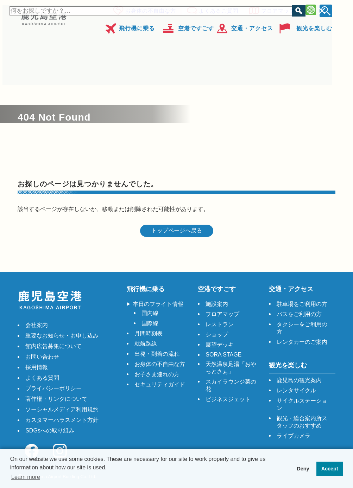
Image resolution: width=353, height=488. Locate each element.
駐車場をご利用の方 (302, 304)
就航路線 (145, 344)
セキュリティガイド (159, 384)
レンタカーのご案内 (302, 342)
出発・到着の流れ (156, 354)
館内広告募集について (53, 346)
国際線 (149, 323)
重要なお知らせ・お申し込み (62, 336)
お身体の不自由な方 (148, 10)
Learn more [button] (25, 477)
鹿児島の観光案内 (299, 380)
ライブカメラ (293, 436)
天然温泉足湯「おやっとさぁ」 (231, 367)
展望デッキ (220, 345)
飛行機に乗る (137, 26)
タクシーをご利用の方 (302, 328)
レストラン (220, 324)
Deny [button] (303, 468)
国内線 (149, 313)
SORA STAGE (223, 355)
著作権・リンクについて (56, 399)
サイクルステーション (302, 404)
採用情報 (36, 367)
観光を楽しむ (314, 26)
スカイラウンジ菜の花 (231, 385)
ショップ (217, 335)
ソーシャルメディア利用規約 (62, 409)
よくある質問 (42, 378)
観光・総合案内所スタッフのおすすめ (302, 422)
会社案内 (36, 325)
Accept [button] (329, 468)
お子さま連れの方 (156, 374)
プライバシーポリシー (53, 388)
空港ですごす (196, 26)
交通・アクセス (252, 26)
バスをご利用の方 (299, 314)
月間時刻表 (148, 333)
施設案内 (217, 304)
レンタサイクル (296, 390)
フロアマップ (276, 10)
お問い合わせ (42, 357)
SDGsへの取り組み (49, 431)
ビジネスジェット (228, 399)
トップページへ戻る (176, 230)
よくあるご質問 (216, 10)
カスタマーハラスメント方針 (62, 420)
